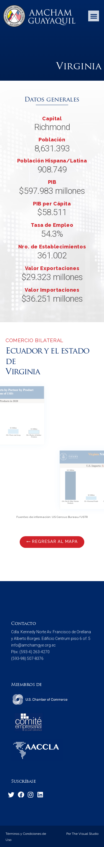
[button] (93, 16)
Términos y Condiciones (23, 834)
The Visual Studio (84, 834)
